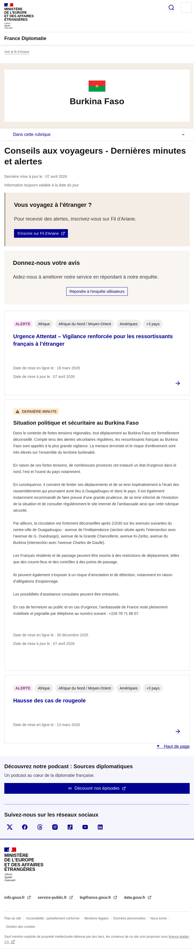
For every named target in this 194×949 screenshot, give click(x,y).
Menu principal (186, 7)
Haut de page (176, 746)
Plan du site (12, 918)
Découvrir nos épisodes (96, 788)
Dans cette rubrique (32, 134)
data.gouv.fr (135, 897)
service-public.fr (53, 897)
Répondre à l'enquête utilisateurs (97, 291)
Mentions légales (96, 918)
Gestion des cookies (20, 927)
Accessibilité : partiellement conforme (52, 918)
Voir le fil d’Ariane (16, 52)
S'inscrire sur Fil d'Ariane (38, 233)
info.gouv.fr (15, 897)
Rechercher (171, 7)
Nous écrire (158, 918)
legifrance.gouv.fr (96, 897)
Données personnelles (129, 918)
